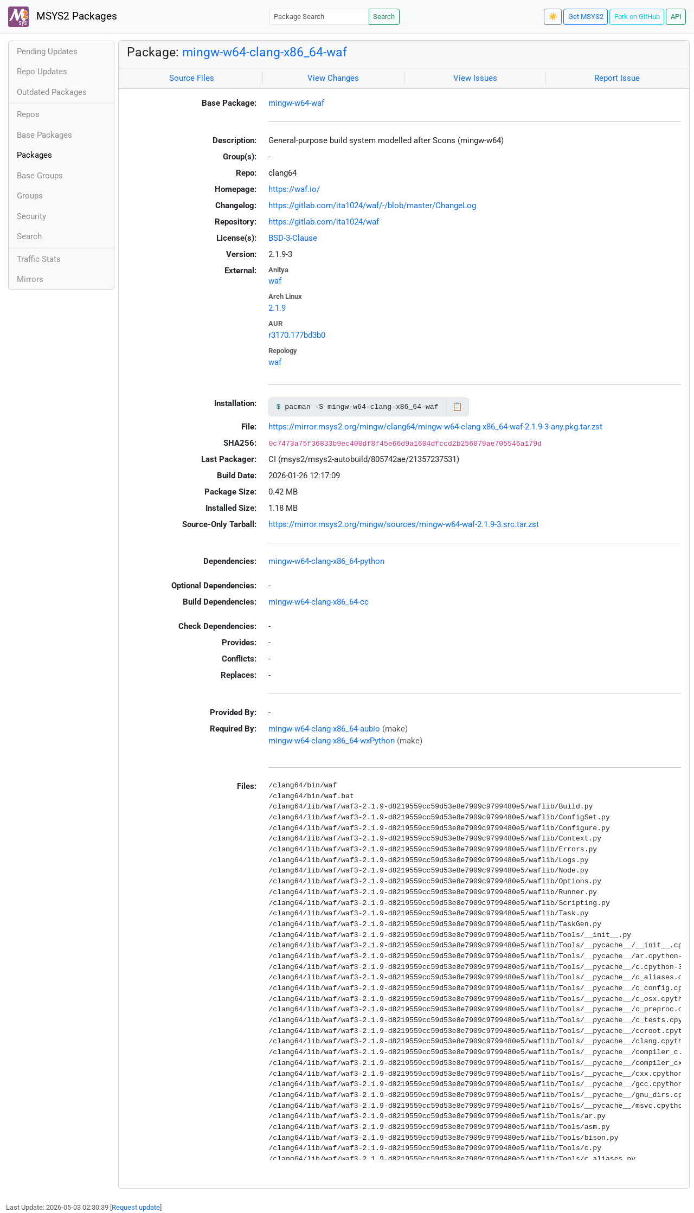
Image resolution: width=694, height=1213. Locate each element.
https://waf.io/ (294, 189)
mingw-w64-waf (296, 103)
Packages (34, 155)
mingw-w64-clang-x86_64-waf (264, 52)
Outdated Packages (52, 92)
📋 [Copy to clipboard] (457, 407)
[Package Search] (319, 16)
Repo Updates (42, 71)
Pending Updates (47, 51)
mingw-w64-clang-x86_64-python (326, 561)
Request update (136, 1207)
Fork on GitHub (637, 16)
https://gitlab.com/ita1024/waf (323, 222)
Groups (30, 196)
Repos (28, 114)
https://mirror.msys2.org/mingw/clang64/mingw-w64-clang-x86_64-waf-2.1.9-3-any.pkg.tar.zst (435, 427)
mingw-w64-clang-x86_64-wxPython (331, 741)
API (676, 16)
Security (31, 216)
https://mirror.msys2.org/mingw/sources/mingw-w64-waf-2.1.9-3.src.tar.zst (403, 524)
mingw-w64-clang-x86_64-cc (318, 602)
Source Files (191, 78)
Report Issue (617, 78)
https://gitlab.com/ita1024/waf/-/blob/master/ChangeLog (372, 205)
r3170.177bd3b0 (296, 335)
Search (384, 16)
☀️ (553, 16)
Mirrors (30, 279)
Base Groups (40, 176)
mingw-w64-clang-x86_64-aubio (324, 729)
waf (274, 281)
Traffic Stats (39, 259)
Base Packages (44, 135)
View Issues (475, 78)
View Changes (333, 78)
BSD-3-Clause (292, 238)
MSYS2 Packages (62, 17)
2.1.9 (277, 308)
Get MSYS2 (585, 16)
